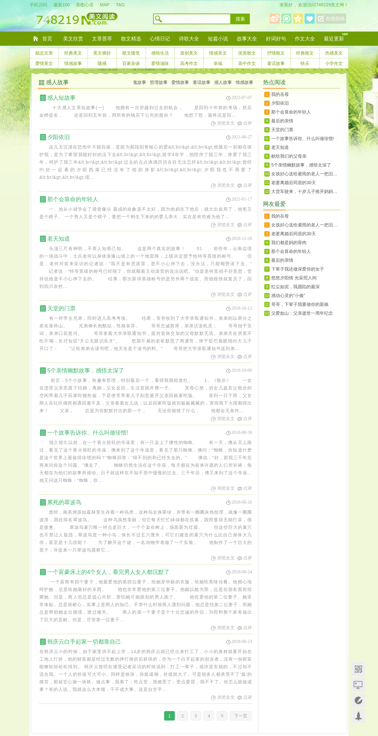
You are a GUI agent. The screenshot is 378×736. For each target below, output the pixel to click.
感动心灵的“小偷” (288, 295)
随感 (102, 63)
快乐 (305, 63)
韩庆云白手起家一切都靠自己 (84, 642)
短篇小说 (218, 38)
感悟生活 (160, 52)
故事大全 (247, 38)
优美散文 (247, 52)
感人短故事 (61, 98)
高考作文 (189, 63)
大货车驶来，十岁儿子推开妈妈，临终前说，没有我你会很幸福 (305, 191)
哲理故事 (159, 82)
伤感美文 (334, 52)
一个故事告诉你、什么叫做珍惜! (87, 432)
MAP (104, 4)
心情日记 (160, 38)
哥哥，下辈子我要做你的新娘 (300, 304)
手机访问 (38, 4)
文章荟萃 (102, 38)
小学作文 (334, 63)
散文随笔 (131, 52)
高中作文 (247, 63)
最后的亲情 (282, 120)
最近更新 (334, 38)
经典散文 (305, 52)
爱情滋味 (160, 63)
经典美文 (73, 52)
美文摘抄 (102, 52)
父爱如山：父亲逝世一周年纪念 (302, 313)
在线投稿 (335, 18)
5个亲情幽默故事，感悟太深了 (85, 370)
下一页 (240, 715)
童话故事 (276, 63)
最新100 (62, 4)
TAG (120, 4)
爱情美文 (44, 63)
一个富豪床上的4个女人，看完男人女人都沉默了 (108, 572)
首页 (47, 38)
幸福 (218, 63)
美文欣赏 (73, 38)
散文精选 (131, 38)
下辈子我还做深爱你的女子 (297, 269)
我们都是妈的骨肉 (288, 242)
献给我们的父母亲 (288, 156)
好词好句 (276, 38)
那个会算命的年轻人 (72, 199)
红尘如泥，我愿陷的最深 (295, 286)
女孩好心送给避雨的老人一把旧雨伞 (305, 173)
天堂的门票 (61, 308)
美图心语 (85, 4)
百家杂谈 (131, 63)
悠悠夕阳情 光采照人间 (294, 277)
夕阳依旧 (58, 137)
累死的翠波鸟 (64, 502)
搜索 (240, 18)
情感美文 (218, 52)
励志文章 (44, 52)
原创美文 (189, 52)
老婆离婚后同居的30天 (293, 182)
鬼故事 (139, 82)
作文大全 (305, 38)
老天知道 (58, 239)
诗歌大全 (189, 38)
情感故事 (73, 63)
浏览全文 (226, 123)
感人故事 (57, 82)
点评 (247, 123)
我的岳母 (280, 94)
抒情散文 (276, 52)
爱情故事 (180, 82)
